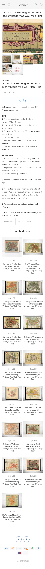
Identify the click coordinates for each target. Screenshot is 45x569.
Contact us (28, 194)
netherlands (9, 220)
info (17, 178)
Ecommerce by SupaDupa (24, 559)
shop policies (21, 203)
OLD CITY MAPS (25, 220)
